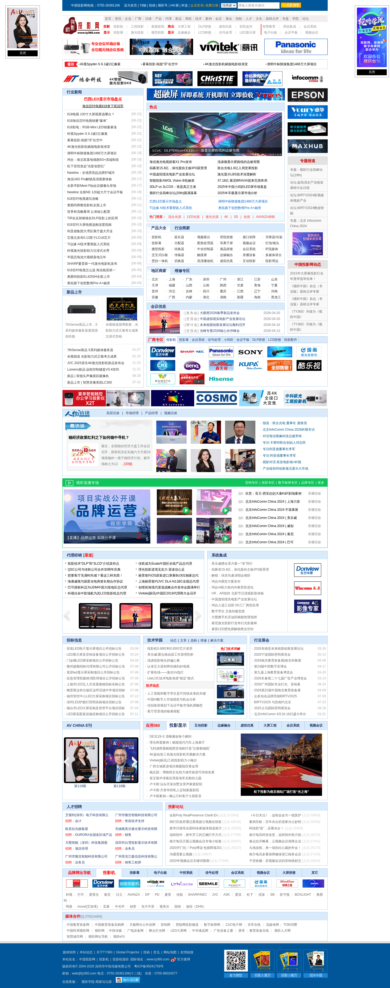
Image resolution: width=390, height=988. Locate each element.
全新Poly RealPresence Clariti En (194, 815)
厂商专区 (155, 340)
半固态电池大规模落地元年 (86, 257)
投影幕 (118, 32)
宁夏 (274, 285)
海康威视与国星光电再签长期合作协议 (95, 581)
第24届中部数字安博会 (270, 666)
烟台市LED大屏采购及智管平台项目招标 (96, 708)
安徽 (155, 297)
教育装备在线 (259, 931)
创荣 (133, 906)
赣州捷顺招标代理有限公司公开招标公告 (96, 666)
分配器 (179, 243)
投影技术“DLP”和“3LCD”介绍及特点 (93, 563)
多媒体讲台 (273, 255)
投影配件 (290, 340)
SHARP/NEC (197, 895)
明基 (69, 906)
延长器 (179, 237)
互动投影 (249, 261)
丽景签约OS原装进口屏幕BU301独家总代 (168, 575)
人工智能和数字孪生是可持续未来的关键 (176, 693)
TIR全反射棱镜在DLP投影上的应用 (92, 218)
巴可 (80, 895)
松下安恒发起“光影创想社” (86, 166)
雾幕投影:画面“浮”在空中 (85, 140)
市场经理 (132, 413)
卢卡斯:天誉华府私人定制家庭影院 (174, 790)
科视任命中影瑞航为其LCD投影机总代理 (97, 593)
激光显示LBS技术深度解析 (236, 174)
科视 (69, 895)
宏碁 (106, 906)
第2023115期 (80, 786)
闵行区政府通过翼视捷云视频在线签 (196, 822)
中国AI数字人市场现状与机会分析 (171, 699)
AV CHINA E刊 (79, 725)
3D (236, 217)
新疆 (240, 297)
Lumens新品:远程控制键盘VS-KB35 (93, 369)
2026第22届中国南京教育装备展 (277, 690)
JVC (215, 895)
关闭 (23, 53)
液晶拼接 (226, 249)
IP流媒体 (271, 249)
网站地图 (170, 952)
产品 (158, 19)
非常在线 (254, 925)
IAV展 (174, 5)
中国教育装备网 (78, 925)
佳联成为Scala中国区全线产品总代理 (165, 563)
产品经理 (151, 413)
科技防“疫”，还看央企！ (266, 828)
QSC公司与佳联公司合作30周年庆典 (94, 569)
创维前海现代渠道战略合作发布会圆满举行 (169, 587)
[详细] (128, 464)
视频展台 (203, 237)
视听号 (163, 5)
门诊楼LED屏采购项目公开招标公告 (92, 660)
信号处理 (225, 32)
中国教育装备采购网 (109, 925)
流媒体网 (272, 925)
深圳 (206, 279)
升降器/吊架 (273, 237)
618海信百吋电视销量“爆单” (225, 64)
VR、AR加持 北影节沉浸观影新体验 (238, 593)
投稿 (152, 5)
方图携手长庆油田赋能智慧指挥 (234, 617)
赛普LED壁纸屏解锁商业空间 (232, 629)
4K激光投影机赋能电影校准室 (88, 147)
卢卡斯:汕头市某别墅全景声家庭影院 (176, 784)
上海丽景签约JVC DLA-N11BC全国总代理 (168, 581)
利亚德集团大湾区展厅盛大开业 (90, 231)
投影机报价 (121, 959)
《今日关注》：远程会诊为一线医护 (275, 815)
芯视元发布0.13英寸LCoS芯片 (89, 238)
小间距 (228, 340)
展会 (229, 19)
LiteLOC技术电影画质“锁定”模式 (170, 678)
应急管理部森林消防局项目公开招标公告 (96, 678)
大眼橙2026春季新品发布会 (220, 313)
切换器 (179, 261)
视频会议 (311, 32)
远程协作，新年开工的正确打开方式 (196, 835)
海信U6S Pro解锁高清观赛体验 (89, 179)
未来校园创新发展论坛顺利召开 (222, 325)
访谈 (148, 19)
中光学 (120, 906)
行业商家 (182, 228)
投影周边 (271, 261)
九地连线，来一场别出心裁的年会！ (275, 848)
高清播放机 (205, 261)
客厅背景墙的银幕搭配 (163, 711)
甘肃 (240, 285)
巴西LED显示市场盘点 (96, 64)
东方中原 (147, 906)
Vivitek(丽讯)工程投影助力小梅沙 (173, 760)
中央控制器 (205, 249)
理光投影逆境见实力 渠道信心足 (161, 569)
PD (157, 895)
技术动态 (152, 686)
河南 (274, 291)
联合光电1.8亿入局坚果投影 (237, 168)
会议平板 (291, 32)
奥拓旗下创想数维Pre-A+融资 (88, 283)
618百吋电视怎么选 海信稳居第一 (91, 270)
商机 (188, 19)
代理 (168, 19)
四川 (206, 291)
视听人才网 (282, 931)
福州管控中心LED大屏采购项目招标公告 (96, 696)
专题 (285, 19)
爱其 (238, 895)
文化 (259, 19)
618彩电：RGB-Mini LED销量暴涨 (292, 64)
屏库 (241, 931)
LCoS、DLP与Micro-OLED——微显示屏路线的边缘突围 (195, 150)
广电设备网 (135, 931)
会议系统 (310, 26)
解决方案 (216, 640)
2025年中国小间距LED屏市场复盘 (242, 187)
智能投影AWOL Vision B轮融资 (172, 180)
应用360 (153, 725)
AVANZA (134, 895)
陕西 (223, 285)
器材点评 (272, 19)
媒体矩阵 (69, 952)
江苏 (257, 279)
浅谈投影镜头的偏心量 (163, 660)
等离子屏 (226, 243)
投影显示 (178, 725)
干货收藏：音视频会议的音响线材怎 (275, 861)
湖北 (206, 297)
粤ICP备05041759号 (149, 966)
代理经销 (74, 555)
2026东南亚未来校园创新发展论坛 (279, 648)
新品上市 (74, 292)
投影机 (118, 26)
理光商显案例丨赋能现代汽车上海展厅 (177, 742)
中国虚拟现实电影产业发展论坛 (172, 174)
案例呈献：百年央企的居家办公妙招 (275, 822)
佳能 (179, 895)
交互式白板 (160, 255)
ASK (226, 895)
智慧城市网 (75, 936)
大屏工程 (184, 26)
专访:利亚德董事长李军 (279, 455)
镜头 (276, 243)
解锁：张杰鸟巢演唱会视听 (231, 575)
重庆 (223, 291)
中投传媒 (115, 931)
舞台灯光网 (157, 931)
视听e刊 (119, 936)
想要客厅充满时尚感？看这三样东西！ (95, 575)
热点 (153, 107)
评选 (184, 5)
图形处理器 (205, 243)
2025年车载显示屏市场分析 (237, 193)
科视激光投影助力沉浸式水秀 (88, 251)
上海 (172, 279)
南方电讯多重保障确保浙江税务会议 (275, 854)
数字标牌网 (212, 925)
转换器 (179, 249)
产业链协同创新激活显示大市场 (285, 468)
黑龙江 (276, 297)
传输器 (179, 255)
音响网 (165, 925)
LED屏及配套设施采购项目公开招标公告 (96, 714)
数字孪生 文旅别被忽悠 (228, 611)
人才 (249, 19)
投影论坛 (175, 806)
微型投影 (157, 32)
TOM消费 (290, 925)
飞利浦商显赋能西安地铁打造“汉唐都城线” (180, 748)
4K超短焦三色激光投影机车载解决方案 (178, 754)
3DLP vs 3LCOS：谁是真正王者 (173, 187)
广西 (172, 297)
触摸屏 (202, 255)
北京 (155, 279)
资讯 (118, 19)
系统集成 (289, 26)
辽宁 (257, 291)
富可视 (285, 895)
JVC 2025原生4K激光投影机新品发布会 (95, 363)
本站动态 (86, 952)
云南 (206, 285)
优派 (261, 895)
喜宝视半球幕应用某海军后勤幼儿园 (176, 778)
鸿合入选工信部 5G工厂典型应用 (235, 605)
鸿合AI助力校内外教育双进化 (232, 587)
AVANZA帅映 (265, 217)
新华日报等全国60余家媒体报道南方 (196, 828)
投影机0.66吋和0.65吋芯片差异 (170, 648)
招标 (239, 19)
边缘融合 (184, 32)
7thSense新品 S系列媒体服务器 (90, 350)
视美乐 (164, 906)
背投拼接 (226, 237)
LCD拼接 (204, 32)
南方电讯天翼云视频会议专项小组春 (196, 841)
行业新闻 (74, 92)
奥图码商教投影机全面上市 (86, 205)
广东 (189, 279)
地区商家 (158, 271)
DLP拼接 (204, 26)
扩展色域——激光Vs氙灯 (165, 672)
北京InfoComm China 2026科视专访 (289, 429)
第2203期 (119, 786)
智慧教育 (268, 26)
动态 (173, 640)
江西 (240, 291)
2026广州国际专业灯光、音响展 (277, 684)
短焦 (247, 217)
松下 (250, 895)
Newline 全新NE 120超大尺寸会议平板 (95, 192)
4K (226, 217)
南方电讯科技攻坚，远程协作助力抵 (275, 835)
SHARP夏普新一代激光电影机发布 (92, 264)
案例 (208, 19)
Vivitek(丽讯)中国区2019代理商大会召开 (167, 593)
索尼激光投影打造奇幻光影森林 (234, 623)
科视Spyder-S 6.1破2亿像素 (87, 134)
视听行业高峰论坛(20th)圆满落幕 (173, 193)
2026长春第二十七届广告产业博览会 (280, 678)
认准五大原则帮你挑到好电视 (168, 666)
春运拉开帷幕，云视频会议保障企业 (275, 841)
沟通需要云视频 (181, 854)
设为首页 (130, 5)
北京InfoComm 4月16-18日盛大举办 (280, 714)
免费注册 (211, 5)
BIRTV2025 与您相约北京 (272, 702)
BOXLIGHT (303, 895)
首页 (108, 19)
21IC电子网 (234, 925)
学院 (295, 19)
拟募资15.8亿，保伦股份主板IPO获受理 (178, 168)
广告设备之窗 (223, 931)
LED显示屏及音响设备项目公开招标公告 (96, 654)
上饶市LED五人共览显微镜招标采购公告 (96, 684)
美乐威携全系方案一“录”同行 (232, 563)
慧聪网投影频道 (187, 925)
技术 (198, 19)
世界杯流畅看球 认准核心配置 (88, 212)
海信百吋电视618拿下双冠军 (102, 106)
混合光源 (174, 217)
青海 (257, 285)
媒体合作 (72, 916)
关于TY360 (104, 952)
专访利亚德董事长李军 (279, 449)
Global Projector (127, 952)
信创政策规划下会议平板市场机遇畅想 (175, 705)
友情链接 (186, 952)
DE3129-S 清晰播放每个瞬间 (170, 736)
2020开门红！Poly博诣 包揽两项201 (196, 848)
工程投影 (137, 26)
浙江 (240, 279)
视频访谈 (170, 413)
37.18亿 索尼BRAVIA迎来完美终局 (242, 180)
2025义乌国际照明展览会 (272, 708)
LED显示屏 (248, 32)
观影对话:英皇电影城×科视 (282, 462)
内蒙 (189, 297)
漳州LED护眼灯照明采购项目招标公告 (94, 702)
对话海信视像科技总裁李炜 (282, 436)
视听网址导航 (98, 936)
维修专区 (182, 271)
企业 (128, 19)
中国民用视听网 (78, 931)
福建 (172, 285)
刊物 (143, 5)
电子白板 (270, 32)
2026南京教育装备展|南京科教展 (277, 660)
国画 (177, 906)
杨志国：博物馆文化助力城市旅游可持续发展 (182, 772)
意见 (156, 952)
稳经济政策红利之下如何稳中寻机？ (99, 437)
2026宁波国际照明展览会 (272, 654)
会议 (218, 19)
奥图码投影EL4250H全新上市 (88, 277)
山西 (189, 285)
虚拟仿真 (225, 26)
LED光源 (193, 217)
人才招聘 (74, 806)
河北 (172, 291)
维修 (203, 640)
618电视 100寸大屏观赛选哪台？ (166, 64)
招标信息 (74, 640)
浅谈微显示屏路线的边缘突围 (238, 162)
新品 (178, 19)
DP (147, 895)
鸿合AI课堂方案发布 (226, 581)
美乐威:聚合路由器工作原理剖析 (170, 654)
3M (272, 895)
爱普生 (94, 895)
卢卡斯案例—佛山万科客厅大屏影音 (176, 796)
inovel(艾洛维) (87, 906)
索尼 (107, 895)
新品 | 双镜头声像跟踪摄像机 (88, 376)
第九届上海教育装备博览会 (273, 672)
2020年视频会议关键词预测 (189, 861)
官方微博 (180, 959)
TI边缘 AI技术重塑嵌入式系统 (88, 244)
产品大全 (158, 228)
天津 (155, 285)
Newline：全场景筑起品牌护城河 (91, 173)
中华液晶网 (200, 931)
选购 (193, 640)
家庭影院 (157, 26)
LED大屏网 (179, 931)
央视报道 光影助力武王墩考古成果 (92, 356)
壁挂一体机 (160, 261)
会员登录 (196, 5)
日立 (119, 895)
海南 (257, 297)
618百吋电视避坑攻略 (83, 199)
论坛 (305, 19)
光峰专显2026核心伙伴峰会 (220, 331)
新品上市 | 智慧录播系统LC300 (89, 382)
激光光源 (212, 217)
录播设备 (249, 255)
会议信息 (158, 306)
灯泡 (268, 243)
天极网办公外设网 (142, 925)
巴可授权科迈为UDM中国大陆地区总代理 (97, 587)
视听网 (100, 931)
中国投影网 (87, 959)
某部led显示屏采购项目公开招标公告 (93, 672)
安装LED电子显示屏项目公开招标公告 (94, 648)
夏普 (168, 895)
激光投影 (137, 32)
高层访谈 (112, 413)
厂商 (138, 19)
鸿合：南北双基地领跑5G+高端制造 (93, 160)
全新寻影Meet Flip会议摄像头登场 (91, 186)
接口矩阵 (249, 237)
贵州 (155, 291)
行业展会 (261, 640)
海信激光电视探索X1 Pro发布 (171, 162)
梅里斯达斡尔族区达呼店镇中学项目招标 (96, 690)
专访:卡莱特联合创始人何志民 (284, 442)
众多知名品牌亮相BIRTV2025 (275, 696)
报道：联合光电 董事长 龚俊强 (285, 423)
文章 (183, 640)
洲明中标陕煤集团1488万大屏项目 (92, 153)
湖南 (223, 297)
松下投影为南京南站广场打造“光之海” (281, 792)
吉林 (189, 291)
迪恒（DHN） (196, 906)
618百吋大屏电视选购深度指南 (89, 225)
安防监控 (245, 26)
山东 (274, 279)
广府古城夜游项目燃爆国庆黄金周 (174, 766)
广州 (223, 279)
